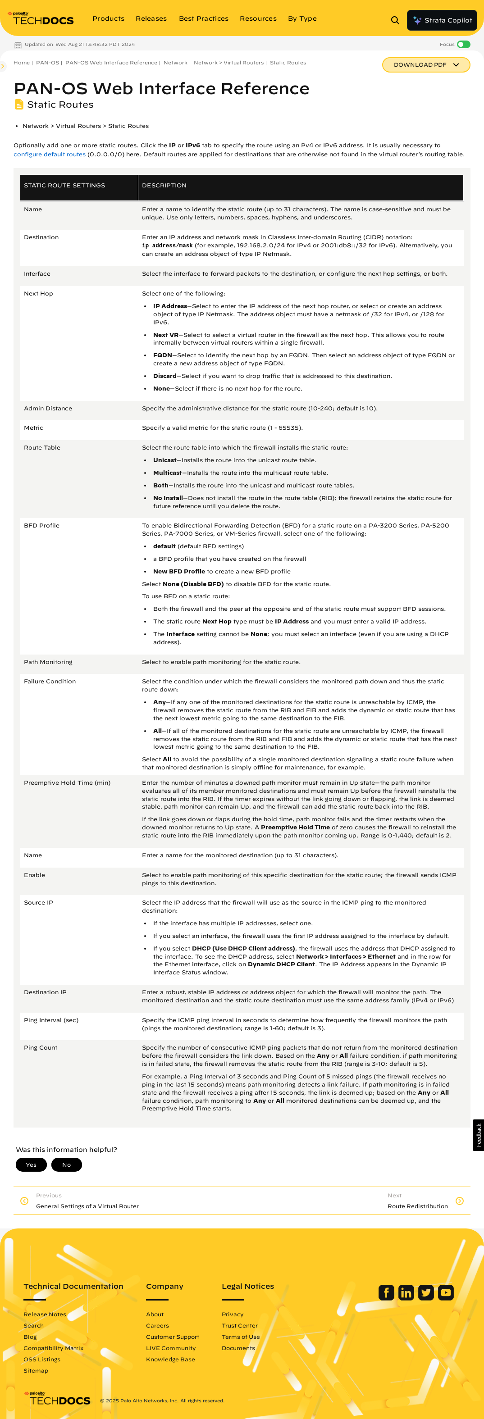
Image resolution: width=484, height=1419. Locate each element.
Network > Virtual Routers (229, 62)
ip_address (159, 246)
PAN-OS (47, 62)
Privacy (233, 1314)
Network (175, 62)
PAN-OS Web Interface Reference (111, 62)
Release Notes (44, 1314)
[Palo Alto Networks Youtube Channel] (446, 1298)
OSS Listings (41, 1359)
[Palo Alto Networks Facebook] (387, 1298)
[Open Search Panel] (398, 20)
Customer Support (172, 1336)
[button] (478, 1135)
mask (186, 246)
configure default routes (50, 154)
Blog (30, 1336)
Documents (238, 1348)
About (155, 1314)
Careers (157, 1325)
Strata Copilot (442, 20)
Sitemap (35, 1370)
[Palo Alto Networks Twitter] (427, 1298)
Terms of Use (241, 1336)
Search (33, 1325)
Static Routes (288, 62)
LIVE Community (171, 1348)
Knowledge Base (170, 1359)
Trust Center (240, 1325)
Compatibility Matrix (53, 1348)
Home (22, 62)
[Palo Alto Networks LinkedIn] (407, 1298)
